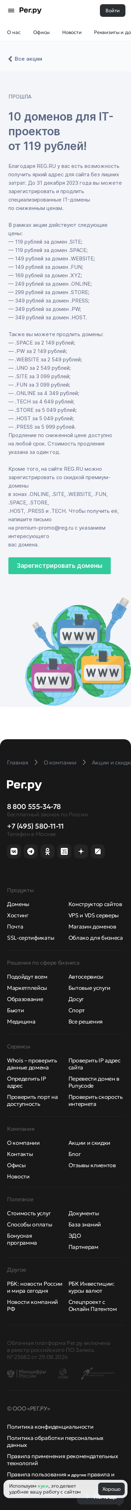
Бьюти (15, 1010)
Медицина (21, 1021)
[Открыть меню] (11, 10)
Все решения (85, 1021)
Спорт (76, 1010)
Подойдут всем (27, 976)
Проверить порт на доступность (32, 1100)
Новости (18, 1176)
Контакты (20, 1153)
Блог (74, 1153)
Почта (15, 926)
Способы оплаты (29, 1224)
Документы (83, 1213)
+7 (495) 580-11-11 (35, 826)
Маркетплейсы (27, 987)
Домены (18, 903)
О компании (23, 1142)
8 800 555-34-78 (34, 806)
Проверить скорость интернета (95, 1100)
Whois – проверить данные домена (32, 1064)
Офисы (16, 1165)
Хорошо (111, 1489)
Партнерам (83, 1246)
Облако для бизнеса (95, 937)
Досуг (76, 998)
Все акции (24, 59)
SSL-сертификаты (30, 937)
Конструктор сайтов (95, 903)
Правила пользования (36, 1474)
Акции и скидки (89, 1142)
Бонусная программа (22, 1239)
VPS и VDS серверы (93, 915)
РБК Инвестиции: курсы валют (91, 1287)
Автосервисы (85, 976)
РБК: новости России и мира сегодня (35, 1287)
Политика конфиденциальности (50, 1426)
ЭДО (74, 1235)
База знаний (84, 1224)
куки (43, 1486)
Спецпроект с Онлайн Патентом (92, 1305)
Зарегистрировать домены (59, 565)
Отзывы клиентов (92, 1165)
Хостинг (18, 915)
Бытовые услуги (89, 987)
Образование (25, 998)
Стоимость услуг (29, 1213)
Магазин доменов (92, 926)
